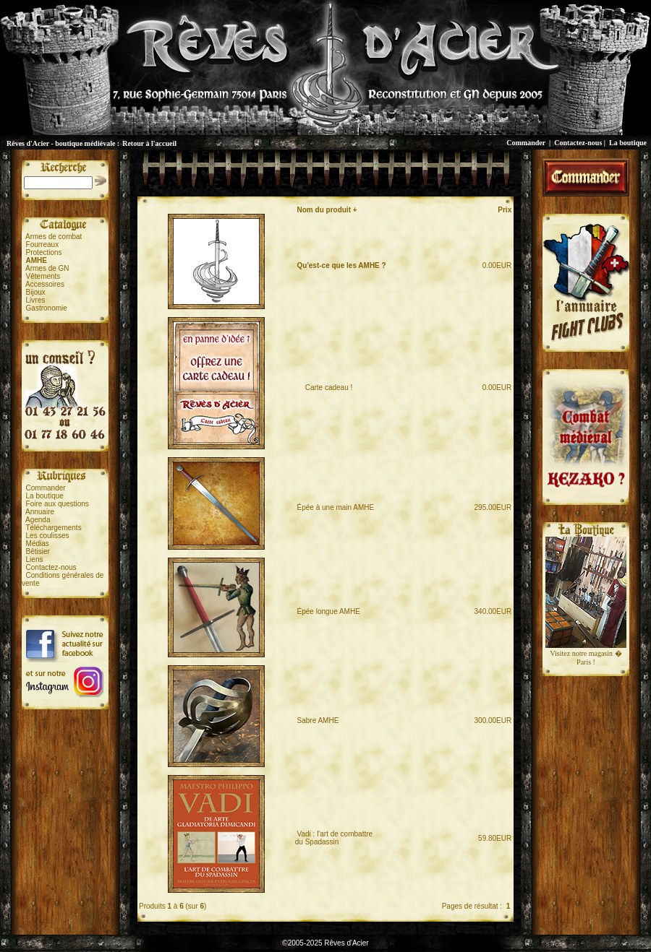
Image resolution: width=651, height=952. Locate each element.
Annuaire (39, 512)
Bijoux (36, 292)
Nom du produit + (327, 210)
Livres (36, 300)
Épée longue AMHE (328, 611)
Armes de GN (47, 268)
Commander (525, 143)
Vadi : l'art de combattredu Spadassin (334, 838)
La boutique (628, 143)
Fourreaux (42, 244)
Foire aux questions (57, 504)
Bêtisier (38, 551)
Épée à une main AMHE (336, 507)
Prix (504, 210)
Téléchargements (53, 528)
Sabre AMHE (318, 720)
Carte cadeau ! (325, 387)
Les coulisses (47, 536)
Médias (37, 544)
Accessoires (44, 284)
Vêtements (43, 276)
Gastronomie (46, 308)
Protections (44, 252)
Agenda (37, 520)
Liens (34, 559)
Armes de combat (53, 237)
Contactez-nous (578, 143)
